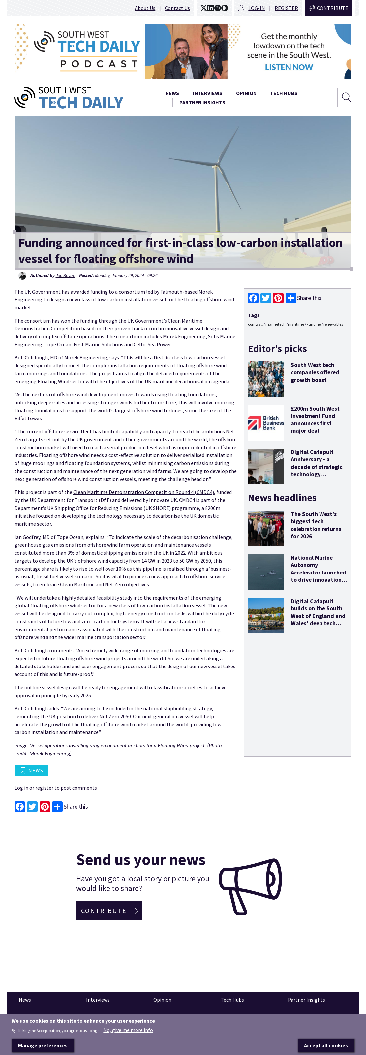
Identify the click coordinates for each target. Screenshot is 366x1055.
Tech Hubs (283, 93)
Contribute (332, 8)
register (44, 787)
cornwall (255, 324)
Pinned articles (33, 1019)
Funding (314, 324)
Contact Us (177, 8)
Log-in (256, 8)
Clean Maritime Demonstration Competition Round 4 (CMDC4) (143, 492)
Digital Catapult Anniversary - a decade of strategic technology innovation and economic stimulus (317, 470)
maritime (296, 324)
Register (286, 8)
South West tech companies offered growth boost (315, 372)
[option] (183, 51)
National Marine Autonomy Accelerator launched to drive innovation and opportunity (318, 572)
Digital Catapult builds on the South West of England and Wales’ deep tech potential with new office (318, 619)
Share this (303, 298)
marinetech (275, 324)
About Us (145, 8)
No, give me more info (128, 1040)
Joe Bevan (65, 275)
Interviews (207, 93)
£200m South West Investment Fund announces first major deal (315, 419)
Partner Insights (202, 102)
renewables (333, 324)
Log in (21, 787)
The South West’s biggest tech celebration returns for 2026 (316, 525)
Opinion (246, 93)
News (172, 93)
